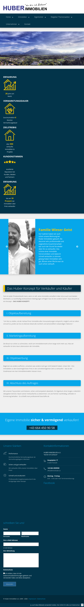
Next (77, 247)
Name (6, 529)
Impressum (32, 599)
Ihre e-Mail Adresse (11, 540)
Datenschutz (8, 570)
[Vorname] (12, 533)
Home (8, 17)
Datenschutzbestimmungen (13, 576)
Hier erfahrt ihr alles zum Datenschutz (68, 605)
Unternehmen (11, 24)
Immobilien (22, 17)
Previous (7, 247)
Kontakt (27, 24)
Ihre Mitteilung (9, 551)
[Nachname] (30, 533)
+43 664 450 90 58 (42, 428)
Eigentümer (38, 17)
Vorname (6, 536)
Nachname (25, 536)
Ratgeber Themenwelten (60, 17)
